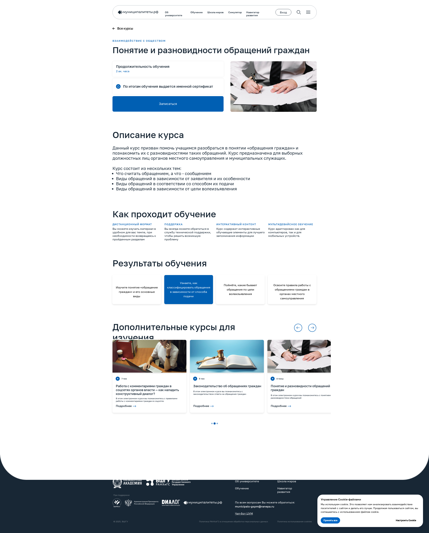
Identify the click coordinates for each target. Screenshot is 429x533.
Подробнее (191, 406)
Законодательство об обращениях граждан (139, 386)
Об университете (85, 14)
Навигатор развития (164, 14)
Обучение (109, 12)
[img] (39, 481)
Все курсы (37, 28)
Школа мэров (128, 12)
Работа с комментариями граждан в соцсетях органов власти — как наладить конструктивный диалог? (59, 390)
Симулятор (147, 12)
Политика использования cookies (206, 521)
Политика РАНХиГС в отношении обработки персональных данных (145, 521)
